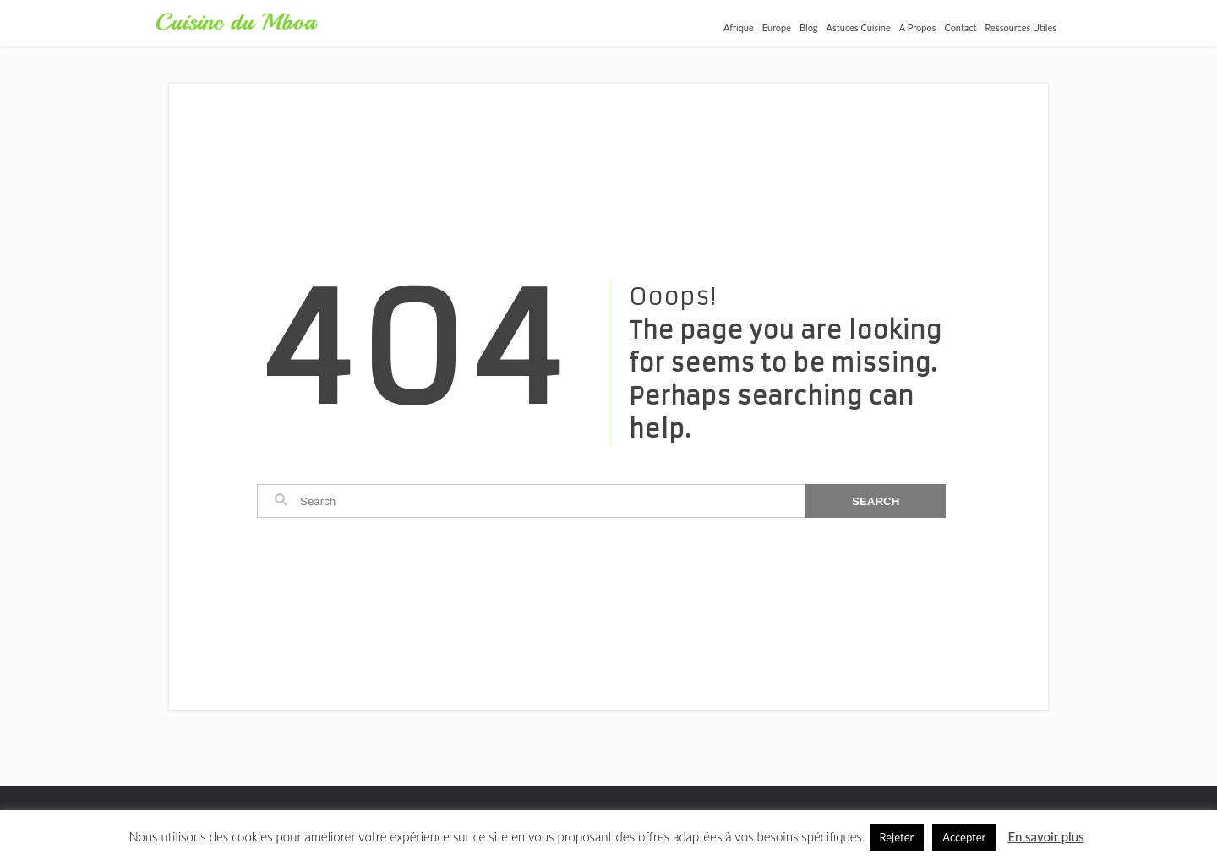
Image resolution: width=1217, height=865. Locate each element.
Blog (809, 27)
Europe (776, 27)
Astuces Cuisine (859, 27)
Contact (960, 27)
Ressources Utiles (1020, 27)
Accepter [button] (963, 837)
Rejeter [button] (897, 837)
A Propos (917, 27)
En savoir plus (1045, 836)
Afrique (738, 27)
